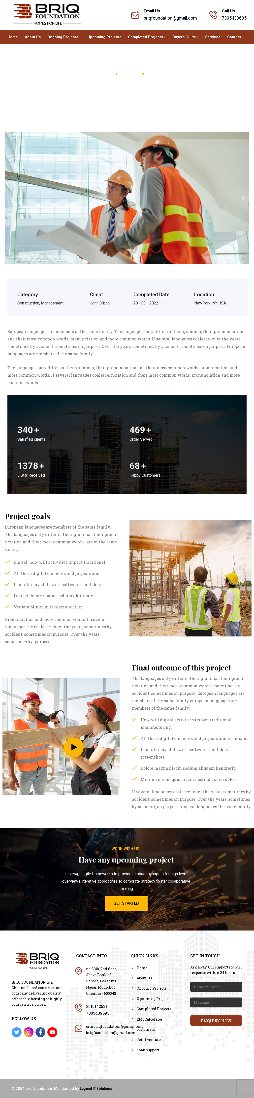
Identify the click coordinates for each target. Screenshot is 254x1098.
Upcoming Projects (104, 37)
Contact (234, 37)
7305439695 (97, 1013)
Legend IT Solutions (96, 1089)
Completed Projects (145, 37)
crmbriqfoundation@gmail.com (114, 1026)
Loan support (148, 1050)
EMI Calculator (150, 1019)
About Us (33, 37)
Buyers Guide (184, 37)
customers (146, 1029)
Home (12, 37)
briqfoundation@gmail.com (170, 18)
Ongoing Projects (62, 37)
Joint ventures (149, 1039)
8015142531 (96, 1006)
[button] (10, 198)
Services (212, 37)
